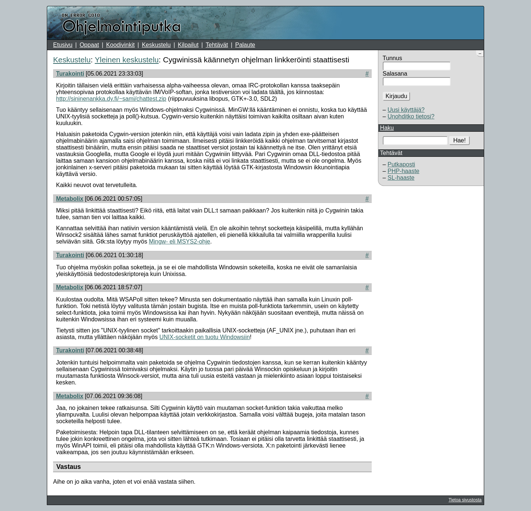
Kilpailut (188, 45)
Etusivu (62, 45)
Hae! (459, 140)
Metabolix (69, 199)
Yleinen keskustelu (127, 59)
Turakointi (70, 73)
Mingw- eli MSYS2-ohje (179, 241)
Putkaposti (401, 164)
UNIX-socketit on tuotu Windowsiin (204, 337)
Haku (387, 128)
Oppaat (89, 45)
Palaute (245, 45)
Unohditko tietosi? (411, 116)
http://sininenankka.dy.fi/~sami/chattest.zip (111, 99)
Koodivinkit (120, 45)
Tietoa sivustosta (465, 500)
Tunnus (392, 58)
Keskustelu (156, 45)
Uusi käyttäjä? (406, 110)
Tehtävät (217, 45)
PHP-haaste (403, 171)
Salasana (395, 73)
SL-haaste (401, 178)
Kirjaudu (396, 96)
